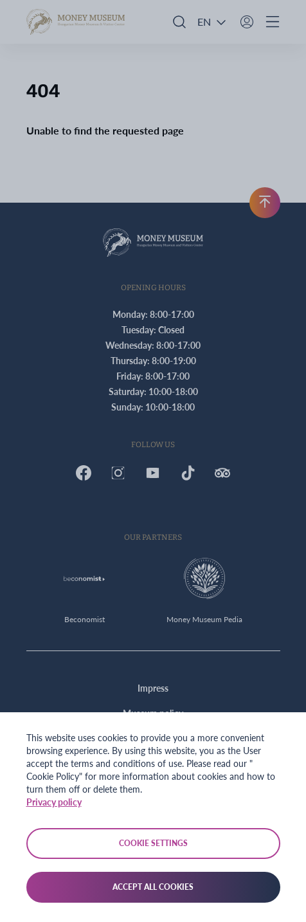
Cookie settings (153, 843)
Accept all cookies (153, 887)
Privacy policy (54, 802)
